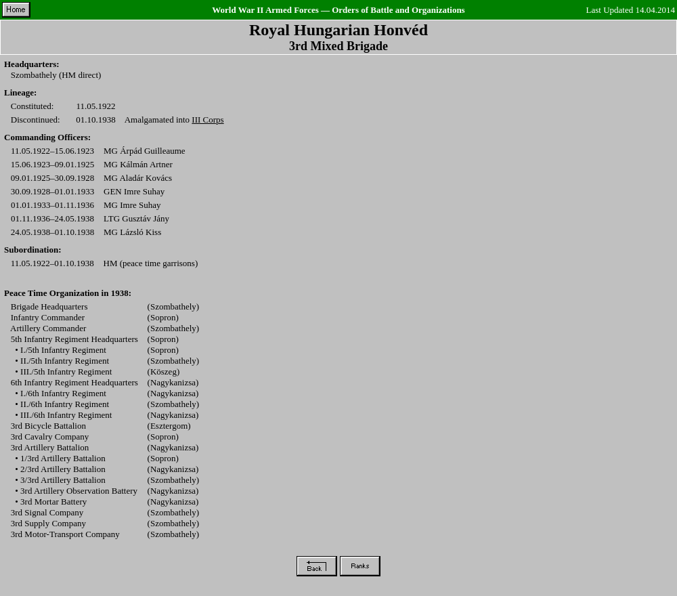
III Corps (207, 119)
